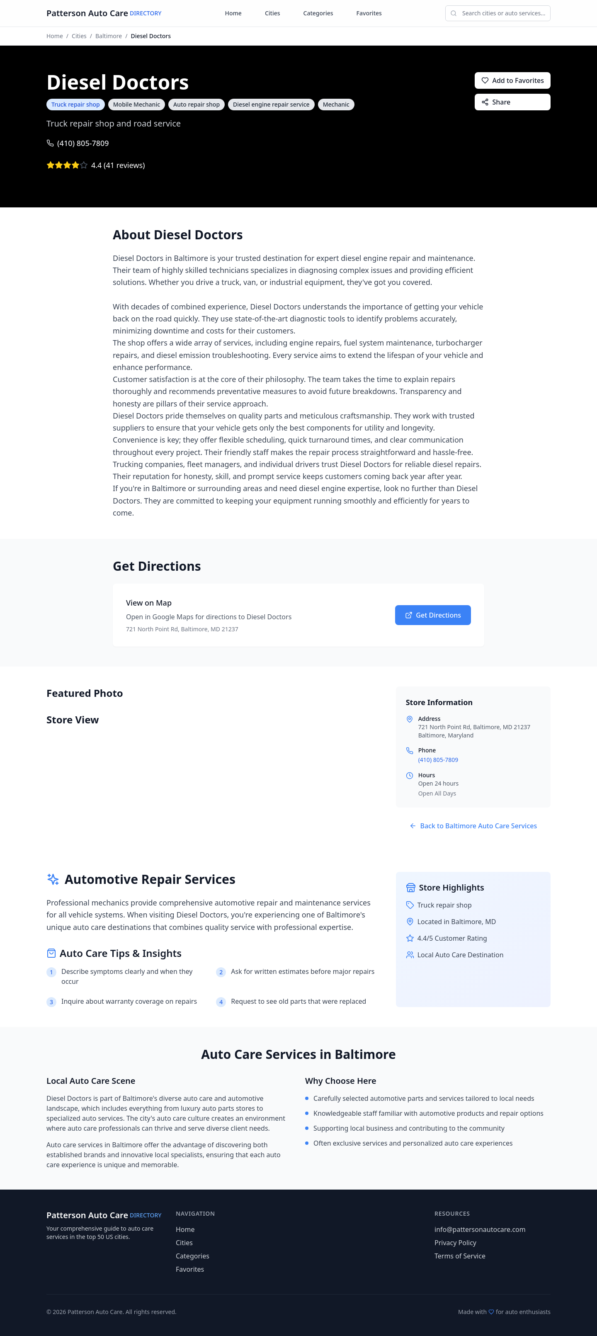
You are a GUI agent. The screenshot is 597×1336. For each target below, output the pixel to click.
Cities (272, 13)
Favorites (369, 13)
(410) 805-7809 (77, 143)
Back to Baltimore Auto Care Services (473, 825)
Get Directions (433, 615)
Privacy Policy (455, 1242)
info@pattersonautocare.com (480, 1229)
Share (495, 102)
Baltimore (108, 36)
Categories (318, 13)
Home (233, 13)
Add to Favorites (512, 80)
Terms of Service (459, 1256)
